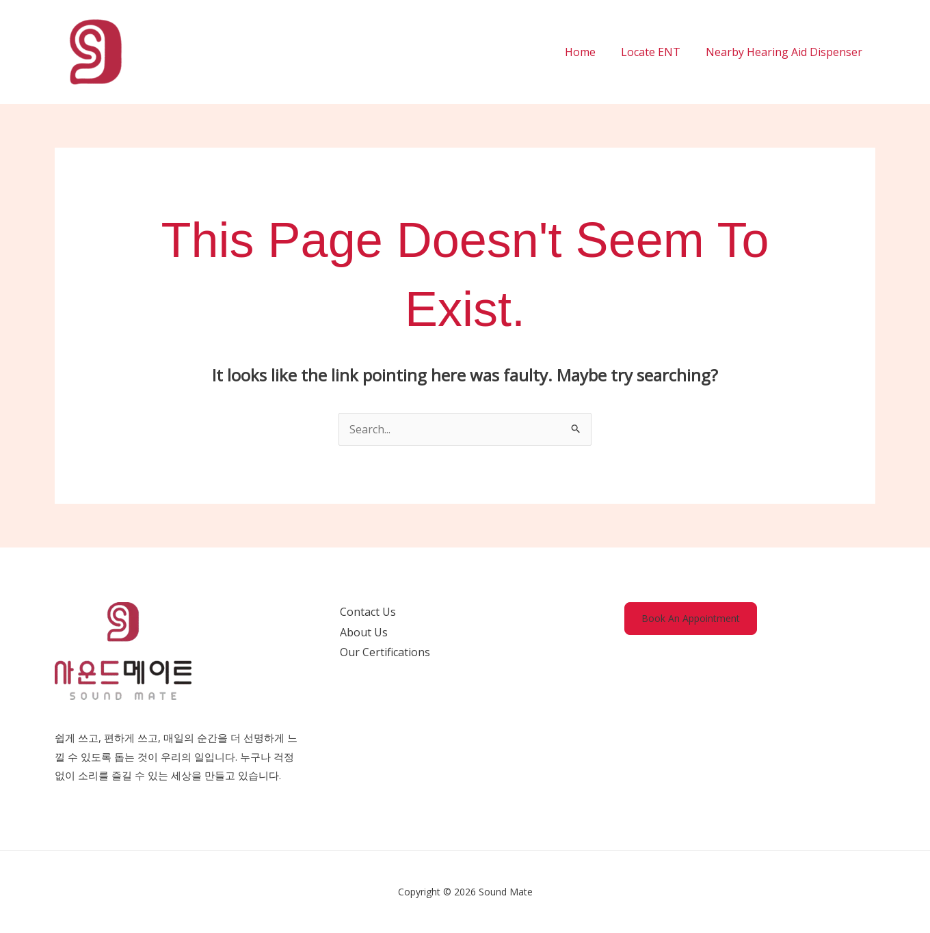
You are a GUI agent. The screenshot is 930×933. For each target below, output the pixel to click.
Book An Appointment (690, 618)
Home (589, 51)
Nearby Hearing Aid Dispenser (786, 51)
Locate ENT (656, 51)
